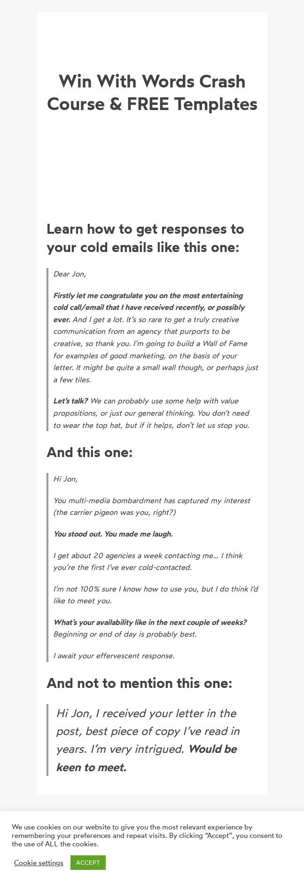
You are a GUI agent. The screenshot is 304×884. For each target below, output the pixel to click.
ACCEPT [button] (88, 862)
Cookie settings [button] (38, 863)
